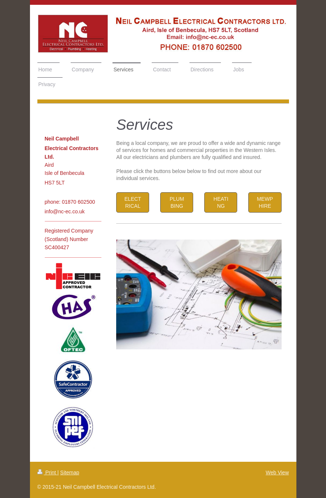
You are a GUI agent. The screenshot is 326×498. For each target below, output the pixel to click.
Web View (277, 472)
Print (47, 472)
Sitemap (69, 472)
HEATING (221, 202)
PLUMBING (176, 202)
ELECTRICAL (132, 202)
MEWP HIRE (265, 202)
